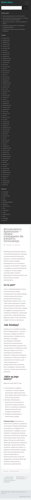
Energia (4, 200)
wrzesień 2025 (6, 44)
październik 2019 (7, 156)
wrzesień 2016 (6, 180)
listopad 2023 (6, 81)
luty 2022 (5, 119)
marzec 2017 (6, 176)
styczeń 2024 (6, 77)
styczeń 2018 (6, 168)
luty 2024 (5, 74)
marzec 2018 (6, 164)
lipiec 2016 (5, 184)
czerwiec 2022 (6, 113)
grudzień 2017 (6, 170)
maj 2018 (5, 162)
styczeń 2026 (6, 38)
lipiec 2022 (5, 111)
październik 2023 (7, 83)
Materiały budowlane (7, 202)
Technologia (5, 218)
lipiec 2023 (5, 89)
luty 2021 (5, 144)
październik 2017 (7, 172)
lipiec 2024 (5, 64)
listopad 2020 (6, 146)
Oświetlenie (5, 210)
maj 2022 (5, 115)
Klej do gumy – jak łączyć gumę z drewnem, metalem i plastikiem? (9, 479)
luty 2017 (5, 178)
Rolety (4, 216)
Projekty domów (6, 214)
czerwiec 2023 (6, 91)
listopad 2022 (6, 103)
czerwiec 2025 (6, 48)
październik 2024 (7, 58)
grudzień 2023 (6, 79)
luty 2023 (5, 99)
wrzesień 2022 (6, 107)
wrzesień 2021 (6, 130)
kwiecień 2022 (6, 117)
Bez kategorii (6, 192)
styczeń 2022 (6, 121)
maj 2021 (5, 138)
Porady (4, 212)
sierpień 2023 (6, 87)
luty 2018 (5, 166)
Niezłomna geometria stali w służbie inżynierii (14, 16)
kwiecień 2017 (6, 174)
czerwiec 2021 (6, 136)
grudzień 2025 (6, 40)
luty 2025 (5, 50)
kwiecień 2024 (6, 70)
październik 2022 (7, 105)
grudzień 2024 (6, 54)
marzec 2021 (6, 142)
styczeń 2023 (6, 101)
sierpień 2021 (6, 132)
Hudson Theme (22, 496)
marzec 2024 (6, 72)
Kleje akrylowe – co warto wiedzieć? (21, 477)
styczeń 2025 (6, 52)
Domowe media (6, 196)
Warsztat (5, 220)
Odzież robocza (6, 206)
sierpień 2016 (6, 182)
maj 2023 (5, 93)
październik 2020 (7, 148)
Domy (4, 198)
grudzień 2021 (6, 123)
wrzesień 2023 (6, 85)
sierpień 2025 (6, 46)
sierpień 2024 (6, 62)
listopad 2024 (6, 56)
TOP (28, 496)
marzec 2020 (6, 152)
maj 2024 (5, 68)
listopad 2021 (6, 125)
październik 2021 (7, 127)
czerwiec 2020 (6, 150)
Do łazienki (5, 194)
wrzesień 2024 (6, 60)
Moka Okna (7, 2)
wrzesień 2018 (6, 158)
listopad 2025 (6, 42)
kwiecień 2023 (6, 95)
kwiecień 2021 (6, 140)
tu (22, 301)
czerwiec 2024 (6, 66)
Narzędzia (5, 204)
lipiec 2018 (5, 160)
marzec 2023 (6, 97)
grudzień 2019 (6, 154)
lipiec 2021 (5, 134)
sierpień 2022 (6, 109)
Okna (4, 208)
